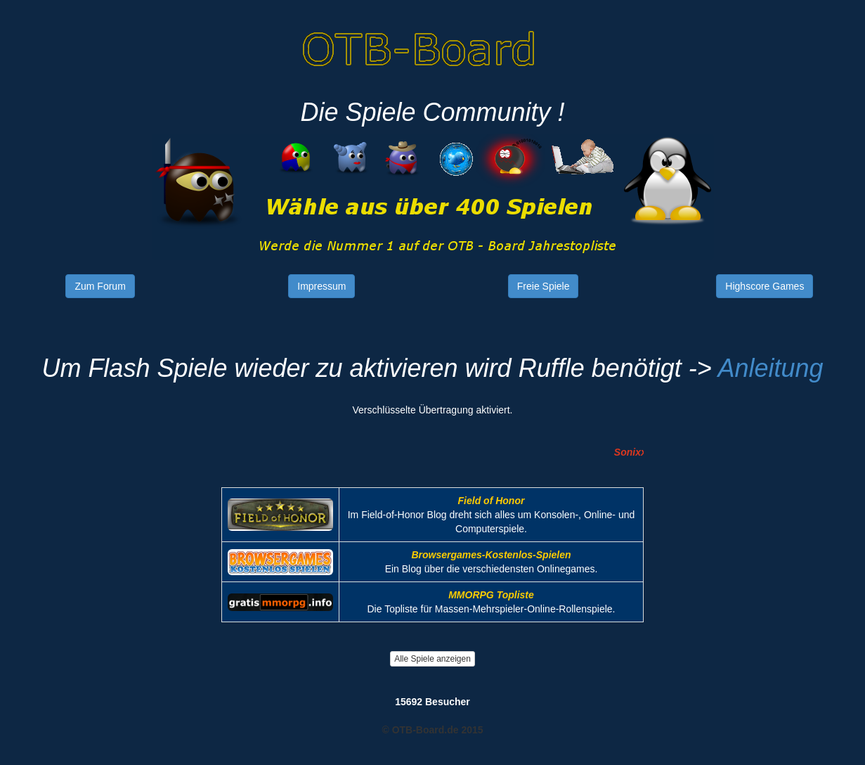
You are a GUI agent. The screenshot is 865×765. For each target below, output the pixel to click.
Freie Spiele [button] (543, 286)
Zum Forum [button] (99, 286)
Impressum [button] (321, 286)
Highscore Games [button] (764, 286)
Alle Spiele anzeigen (432, 659)
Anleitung (770, 368)
